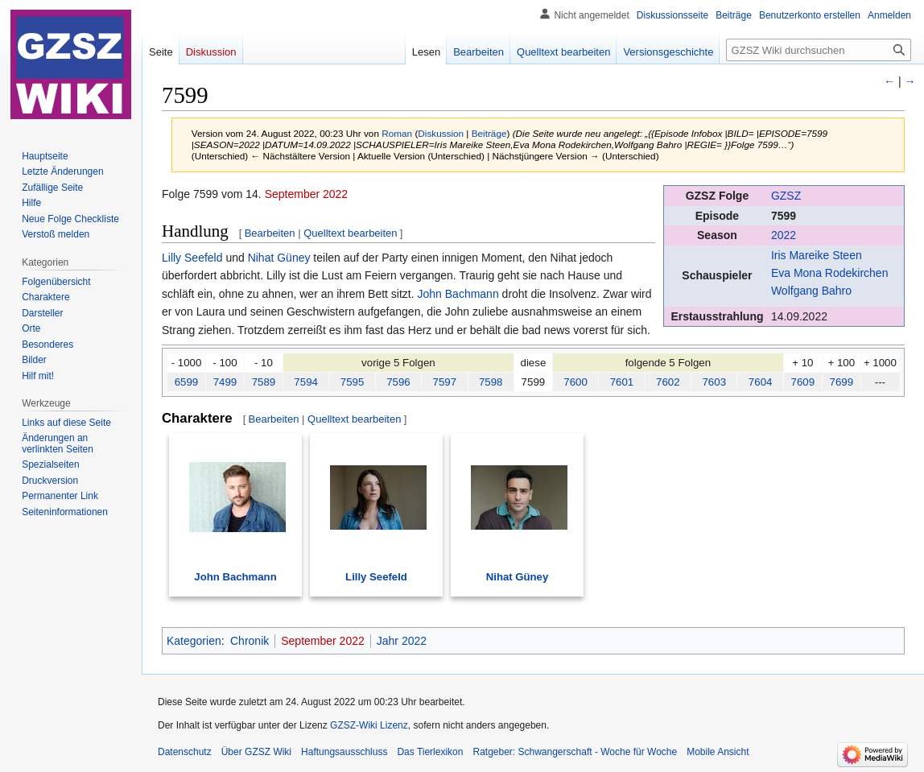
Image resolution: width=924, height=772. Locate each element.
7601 (622, 382)
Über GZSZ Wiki (256, 752)
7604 (761, 382)
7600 (575, 382)
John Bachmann (458, 293)
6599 (187, 382)
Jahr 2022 (402, 640)
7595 (352, 382)
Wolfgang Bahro (811, 290)
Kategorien (194, 640)
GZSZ (786, 195)
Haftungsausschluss (344, 752)
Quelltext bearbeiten (350, 233)
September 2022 (307, 194)
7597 (445, 382)
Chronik (249, 640)
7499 (225, 382)
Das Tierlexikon (430, 752)
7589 (264, 382)
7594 (306, 382)
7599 (783, 215)
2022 (783, 235)
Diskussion (441, 133)
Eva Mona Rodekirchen (830, 272)
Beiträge (489, 133)
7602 (668, 382)
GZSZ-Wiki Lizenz (369, 725)
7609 (803, 382)
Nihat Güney (279, 257)
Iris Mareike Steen (816, 255)
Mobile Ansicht (718, 752)
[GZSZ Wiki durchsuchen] (818, 50)
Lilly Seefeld (192, 257)
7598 (491, 382)
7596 (398, 382)
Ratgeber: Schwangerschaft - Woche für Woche (574, 752)
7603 (714, 382)
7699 (842, 382)
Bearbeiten (270, 233)
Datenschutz (185, 752)
